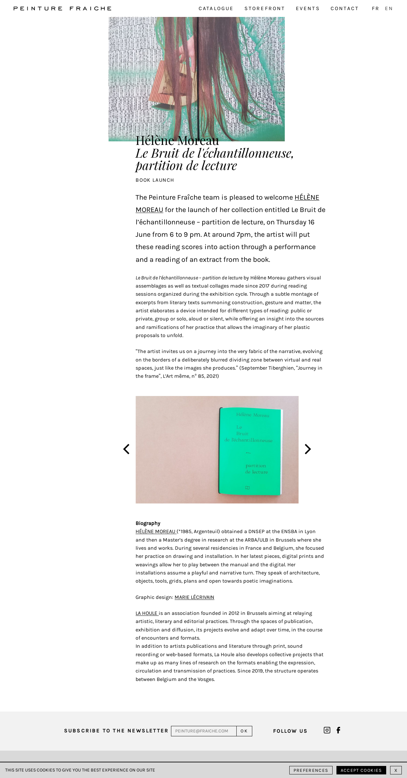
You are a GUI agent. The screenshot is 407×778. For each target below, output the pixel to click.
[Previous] (127, 450)
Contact (345, 8)
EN (389, 8)
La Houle (147, 613)
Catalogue (216, 8)
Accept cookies (361, 770)
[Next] (307, 450)
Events (308, 8)
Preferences (311, 770)
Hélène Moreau (156, 531)
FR (376, 8)
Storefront (264, 8)
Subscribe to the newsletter (116, 731)
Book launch (155, 180)
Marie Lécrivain (194, 597)
